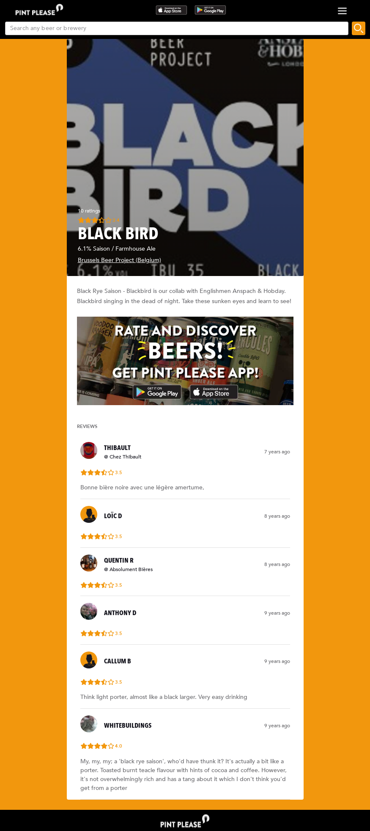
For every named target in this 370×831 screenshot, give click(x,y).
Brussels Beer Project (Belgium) (119, 260)
